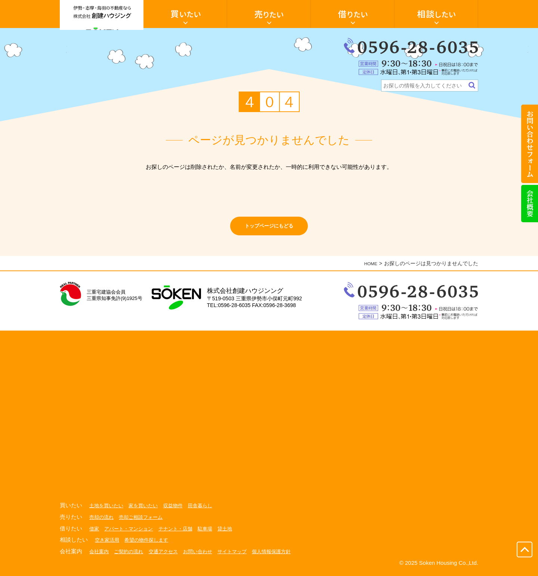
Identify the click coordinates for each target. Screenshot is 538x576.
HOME (369, 267)
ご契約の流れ (131, 555)
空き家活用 (108, 543)
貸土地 (233, 532)
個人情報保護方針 (283, 555)
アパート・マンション (131, 532)
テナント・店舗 (181, 532)
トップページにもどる (269, 227)
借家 (94, 532)
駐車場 (212, 532)
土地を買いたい (107, 509)
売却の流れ (102, 520)
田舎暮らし (207, 509)
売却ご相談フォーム (144, 520)
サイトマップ (241, 555)
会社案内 (99, 555)
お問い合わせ (204, 555)
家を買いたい (147, 509)
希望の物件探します (149, 543)
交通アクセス (168, 555)
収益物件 (178, 509)
